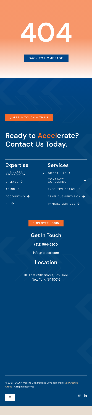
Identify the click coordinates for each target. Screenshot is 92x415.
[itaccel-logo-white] (25, 92)
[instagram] (79, 395)
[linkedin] (85, 395)
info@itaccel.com (46, 253)
